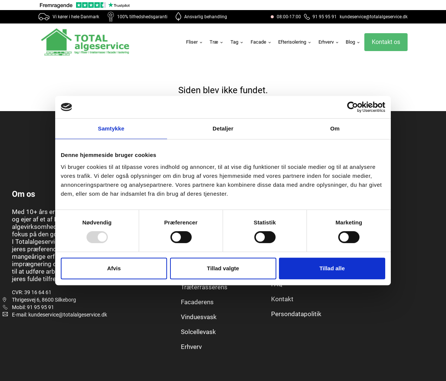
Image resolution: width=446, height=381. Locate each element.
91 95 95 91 (320, 16)
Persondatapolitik (296, 314)
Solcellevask (198, 332)
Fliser (194, 42)
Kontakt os (386, 41)
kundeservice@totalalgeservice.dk (374, 16)
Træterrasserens (204, 287)
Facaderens (197, 302)
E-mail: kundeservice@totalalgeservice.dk (59, 315)
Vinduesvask (199, 317)
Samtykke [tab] (111, 128)
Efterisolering (295, 42)
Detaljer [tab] (223, 128)
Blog (353, 42)
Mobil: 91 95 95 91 (33, 307)
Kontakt (282, 299)
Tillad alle (332, 268)
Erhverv (328, 42)
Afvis (114, 268)
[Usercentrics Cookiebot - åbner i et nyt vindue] (352, 107)
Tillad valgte (223, 268)
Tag (237, 42)
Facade (261, 42)
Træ (217, 42)
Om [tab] (334, 128)
